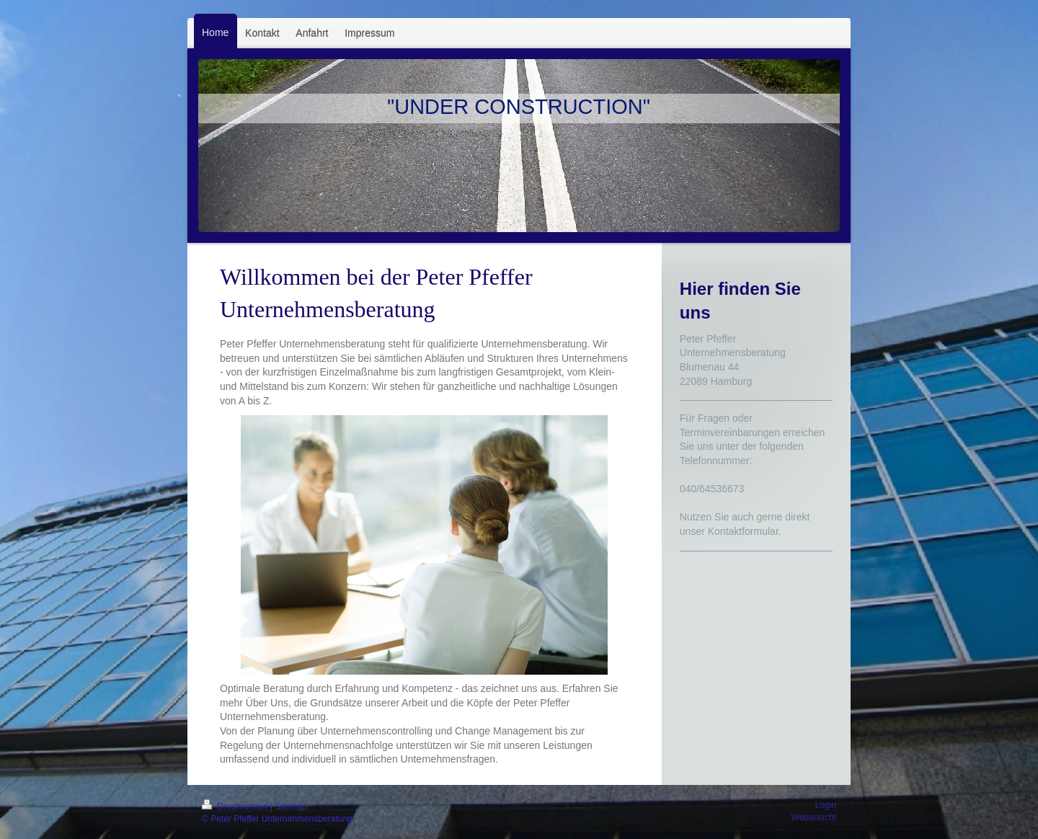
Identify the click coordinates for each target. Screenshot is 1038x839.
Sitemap (290, 807)
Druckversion (236, 807)
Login (825, 805)
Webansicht (813, 817)
